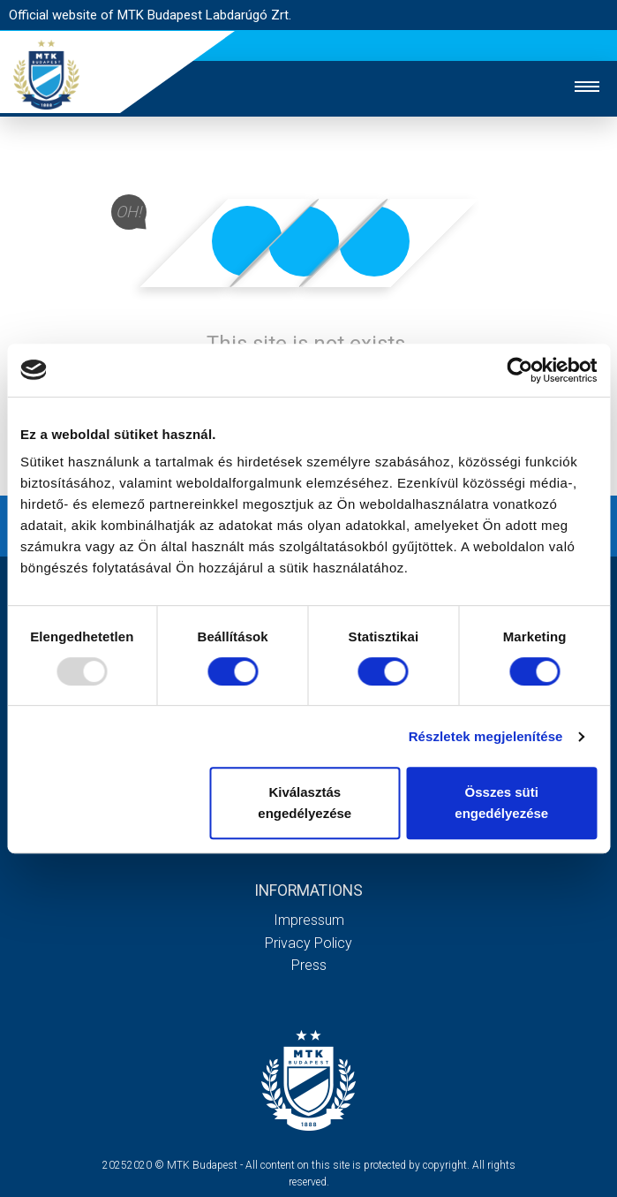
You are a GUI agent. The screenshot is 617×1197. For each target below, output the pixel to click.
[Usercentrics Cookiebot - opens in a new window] (519, 370)
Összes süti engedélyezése (501, 802)
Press (309, 965)
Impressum (309, 920)
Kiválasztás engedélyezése (304, 802)
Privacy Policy (308, 943)
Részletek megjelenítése (486, 736)
